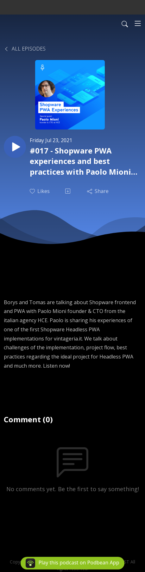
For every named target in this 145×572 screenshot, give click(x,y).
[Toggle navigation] (137, 23)
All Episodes (25, 48)
